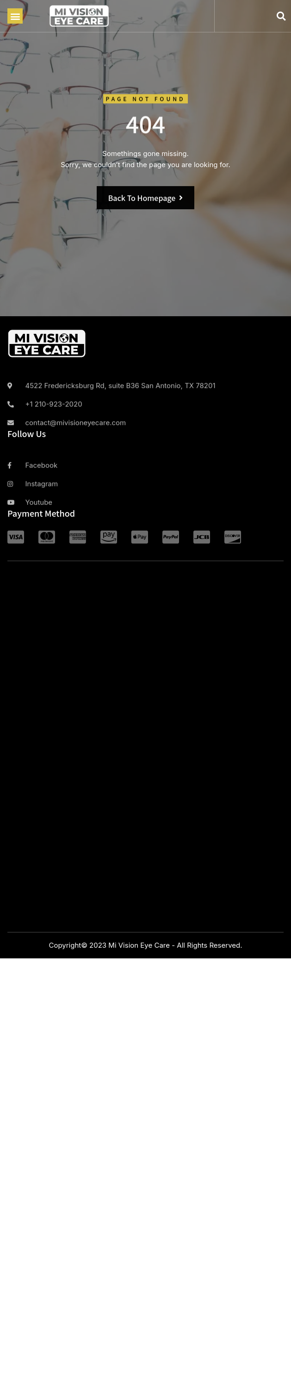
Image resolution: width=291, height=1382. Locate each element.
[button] (15, 16)
